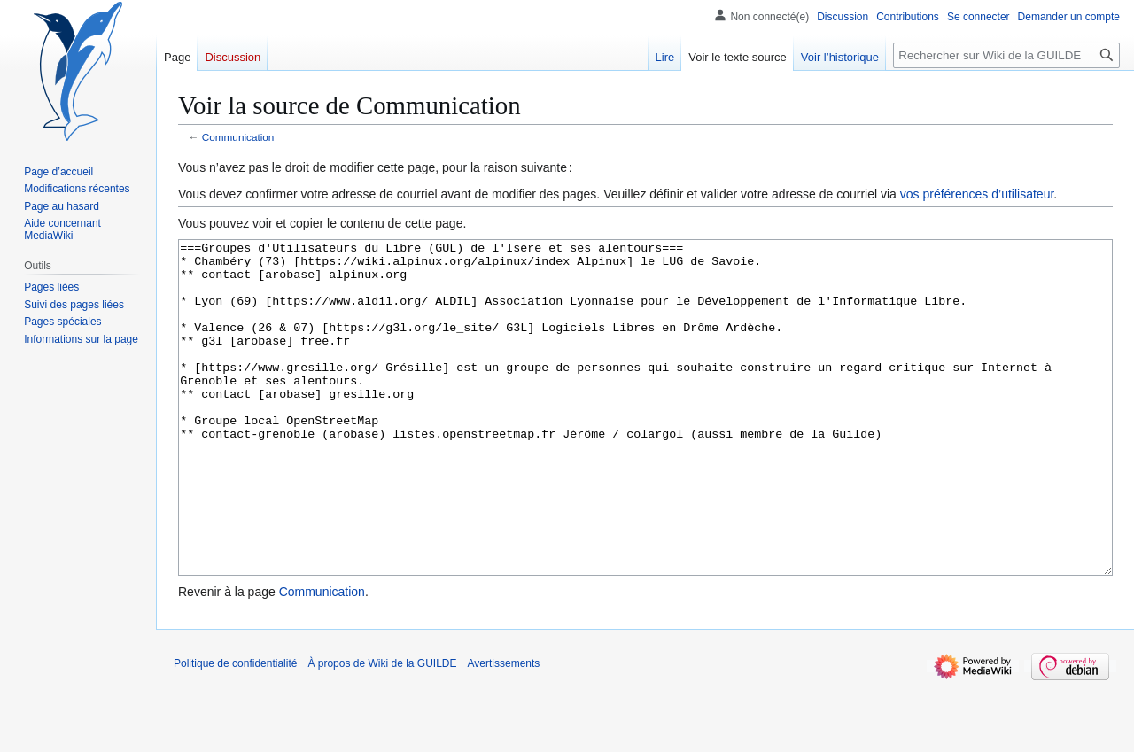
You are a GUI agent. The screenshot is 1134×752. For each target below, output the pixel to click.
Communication (238, 137)
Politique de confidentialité (235, 730)
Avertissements (504, 730)
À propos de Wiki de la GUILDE (381, 730)
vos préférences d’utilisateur (977, 194)
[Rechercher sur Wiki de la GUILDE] (1006, 55)
